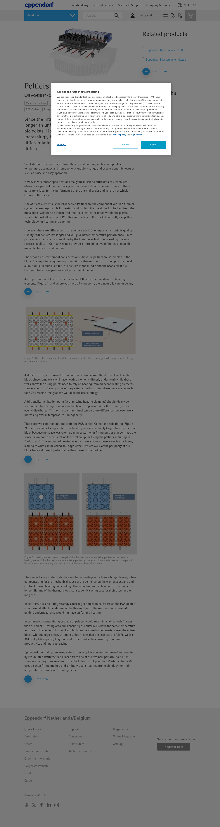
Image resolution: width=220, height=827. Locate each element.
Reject (125, 144)
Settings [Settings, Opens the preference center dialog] (61, 144)
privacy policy (119, 134)
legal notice (136, 134)
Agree (153, 144)
